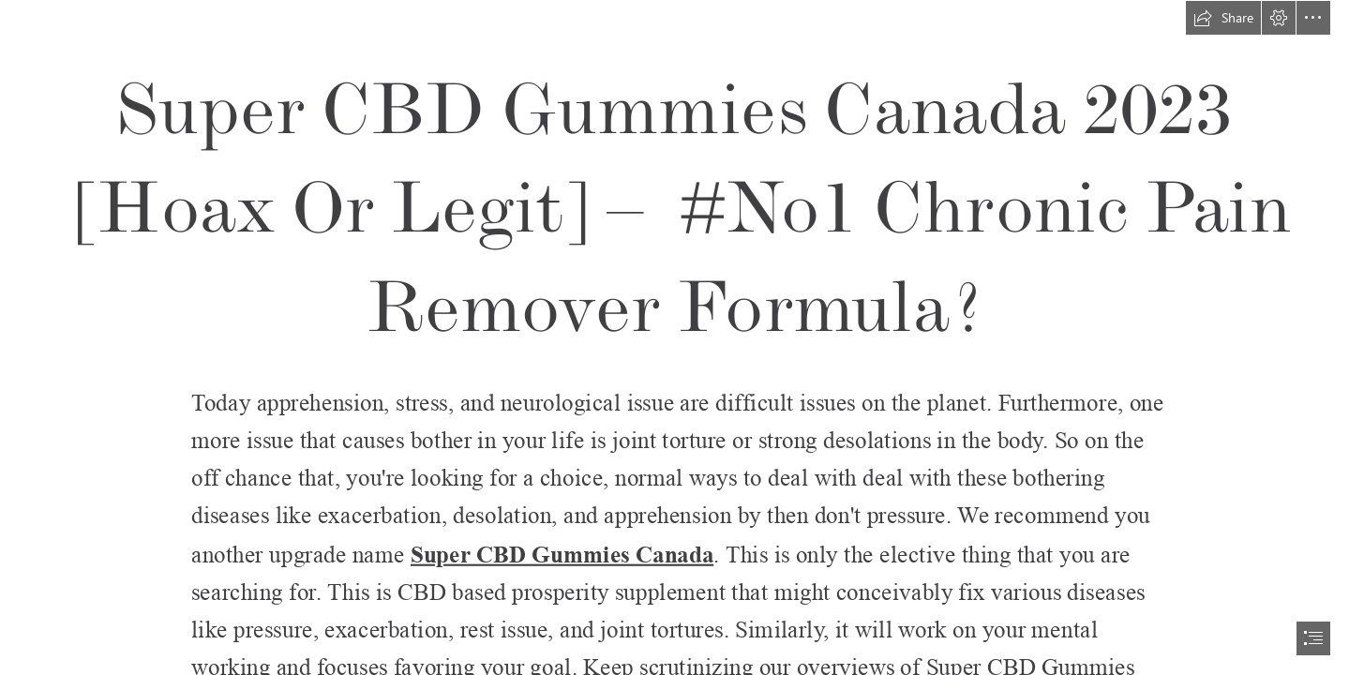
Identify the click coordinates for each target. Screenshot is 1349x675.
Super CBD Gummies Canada (562, 553)
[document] (674, 337)
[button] (1223, 18)
